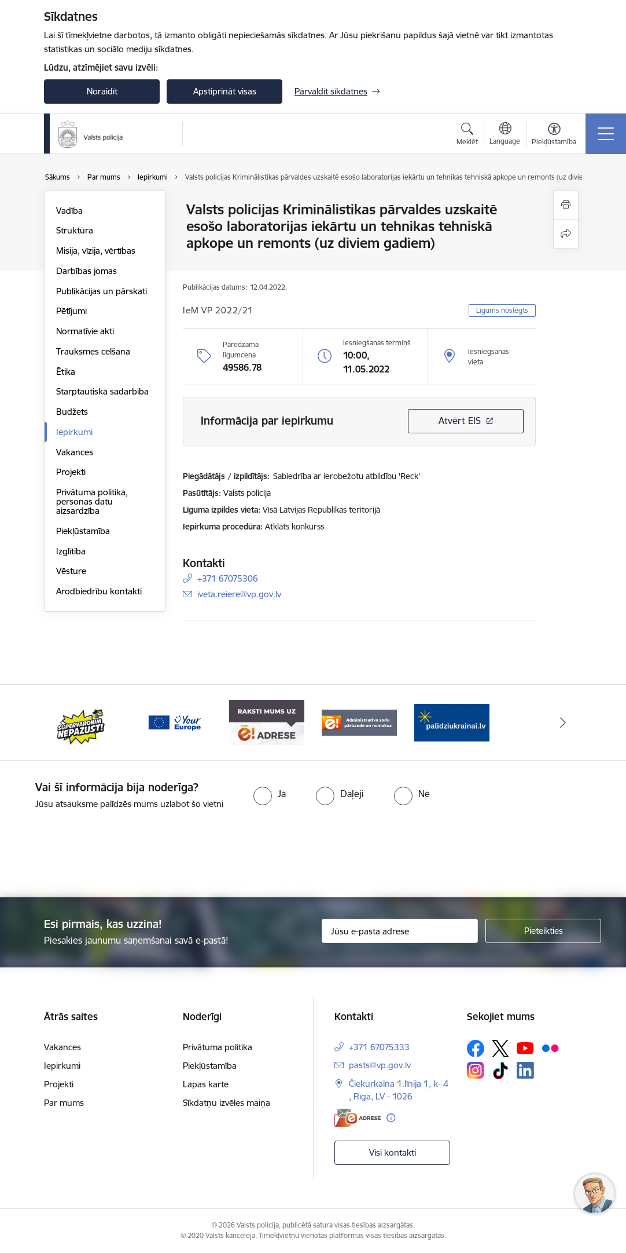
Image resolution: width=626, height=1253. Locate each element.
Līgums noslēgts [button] (502, 310)
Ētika (65, 371)
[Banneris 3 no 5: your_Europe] (174, 721)
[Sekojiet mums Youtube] (525, 1047)
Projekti (71, 471)
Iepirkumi (74, 431)
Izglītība (71, 551)
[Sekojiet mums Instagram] (475, 1070)
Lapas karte (206, 1084)
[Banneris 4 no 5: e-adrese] (266, 721)
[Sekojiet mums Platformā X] (500, 1048)
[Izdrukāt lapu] (566, 205)
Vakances (74, 452)
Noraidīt (102, 91)
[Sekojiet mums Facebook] (475, 1048)
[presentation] (313, 854)
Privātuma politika (217, 1047)
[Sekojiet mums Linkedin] (525, 1070)
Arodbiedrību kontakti (99, 591)
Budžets (72, 411)
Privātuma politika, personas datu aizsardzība (92, 501)
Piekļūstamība (83, 530)
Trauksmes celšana (93, 351)
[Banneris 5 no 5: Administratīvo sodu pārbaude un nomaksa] (359, 721)
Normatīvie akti (85, 331)
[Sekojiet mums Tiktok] (500, 1070)
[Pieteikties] (543, 931)
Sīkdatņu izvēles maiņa (226, 1102)
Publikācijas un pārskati (101, 291)
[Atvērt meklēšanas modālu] (467, 135)
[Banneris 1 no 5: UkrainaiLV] (451, 721)
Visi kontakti (392, 1152)
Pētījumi (71, 310)
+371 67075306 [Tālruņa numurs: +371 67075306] (227, 578)
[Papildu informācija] (390, 1117)
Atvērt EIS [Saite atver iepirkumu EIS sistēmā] (460, 420)
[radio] (269, 794)
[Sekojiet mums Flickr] (550, 1047)
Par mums (64, 1102)
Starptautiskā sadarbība (102, 391)
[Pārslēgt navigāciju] (606, 134)
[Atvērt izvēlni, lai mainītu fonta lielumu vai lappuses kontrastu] (554, 135)
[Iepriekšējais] (63, 722)
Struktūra (74, 230)
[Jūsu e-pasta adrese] (400, 931)
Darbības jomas (86, 270)
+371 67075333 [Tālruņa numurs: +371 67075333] (379, 1047)
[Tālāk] (563, 722)
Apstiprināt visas (224, 91)
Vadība (69, 210)
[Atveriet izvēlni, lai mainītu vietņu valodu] (505, 135)
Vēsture (71, 570)
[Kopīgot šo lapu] (566, 234)
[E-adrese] (357, 1117)
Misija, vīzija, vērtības (95, 250)
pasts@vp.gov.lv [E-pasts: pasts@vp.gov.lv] (380, 1065)
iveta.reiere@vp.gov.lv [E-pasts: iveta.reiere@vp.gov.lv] (239, 594)
